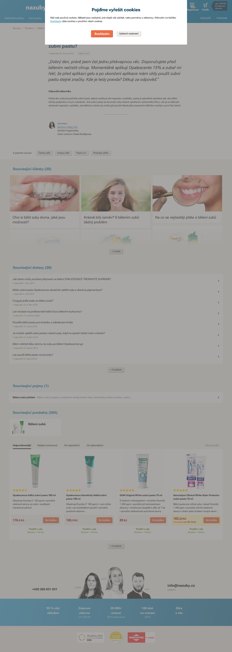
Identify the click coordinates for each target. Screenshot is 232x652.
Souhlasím (56, 21)
